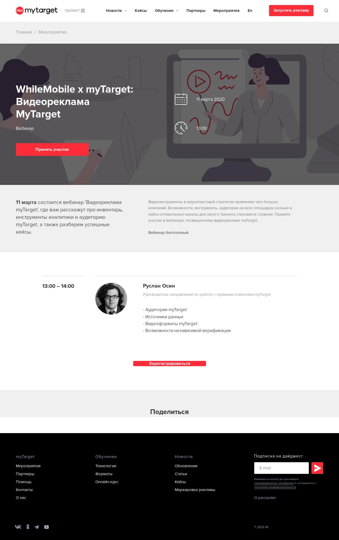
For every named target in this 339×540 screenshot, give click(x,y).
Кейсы (141, 10)
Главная (24, 32)
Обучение (164, 10)
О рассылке (265, 497)
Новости (114, 10)
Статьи (181, 473)
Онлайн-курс (106, 481)
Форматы (104, 473)
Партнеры (196, 10)
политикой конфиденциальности (275, 487)
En (250, 10)
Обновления (186, 466)
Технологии (105, 466)
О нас (21, 497)
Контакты (24, 489)
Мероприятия (226, 10)
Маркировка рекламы (195, 489)
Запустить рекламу (291, 10)
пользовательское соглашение (274, 483)
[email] (281, 468)
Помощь (24, 481)
